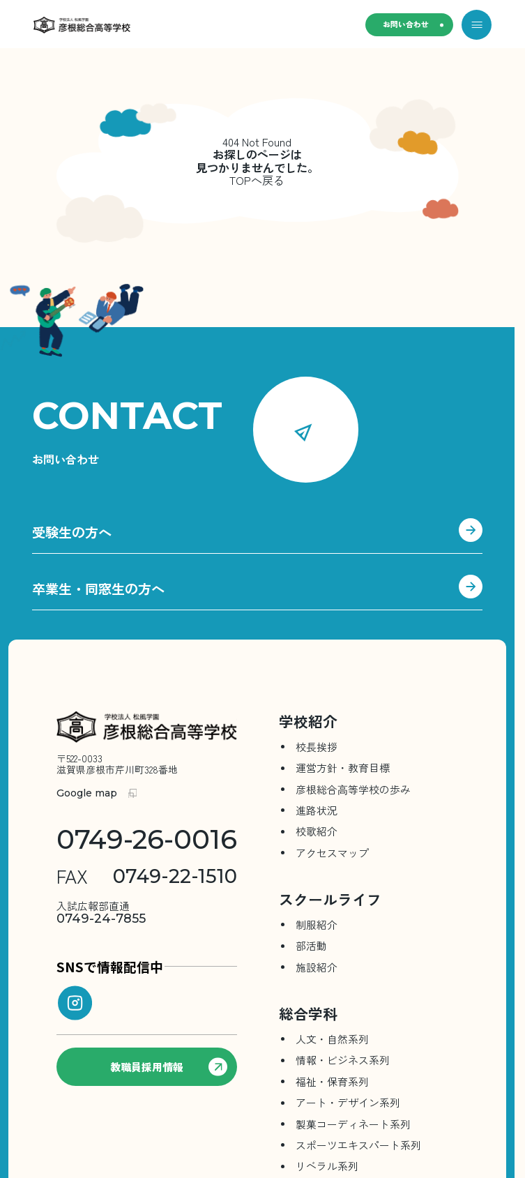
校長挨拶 (316, 750)
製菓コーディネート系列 (353, 1127)
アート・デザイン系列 (348, 1106)
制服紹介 (316, 928)
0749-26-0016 (146, 844)
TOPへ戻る (256, 180)
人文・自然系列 (332, 1043)
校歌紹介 (316, 835)
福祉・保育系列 (332, 1085)
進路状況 (316, 814)
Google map (86, 797)
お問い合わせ (399, 25)
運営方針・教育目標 (343, 771)
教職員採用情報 (168, 1071)
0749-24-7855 (101, 917)
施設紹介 (316, 971)
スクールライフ (330, 903)
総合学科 (308, 1017)
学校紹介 (308, 725)
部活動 (311, 949)
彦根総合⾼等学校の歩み (353, 793)
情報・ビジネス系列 (343, 1064)
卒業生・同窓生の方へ (257, 594)
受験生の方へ (257, 535)
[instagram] (74, 1007)
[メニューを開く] (477, 25)
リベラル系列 (327, 1170)
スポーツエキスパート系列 (358, 1149)
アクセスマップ (332, 856)
